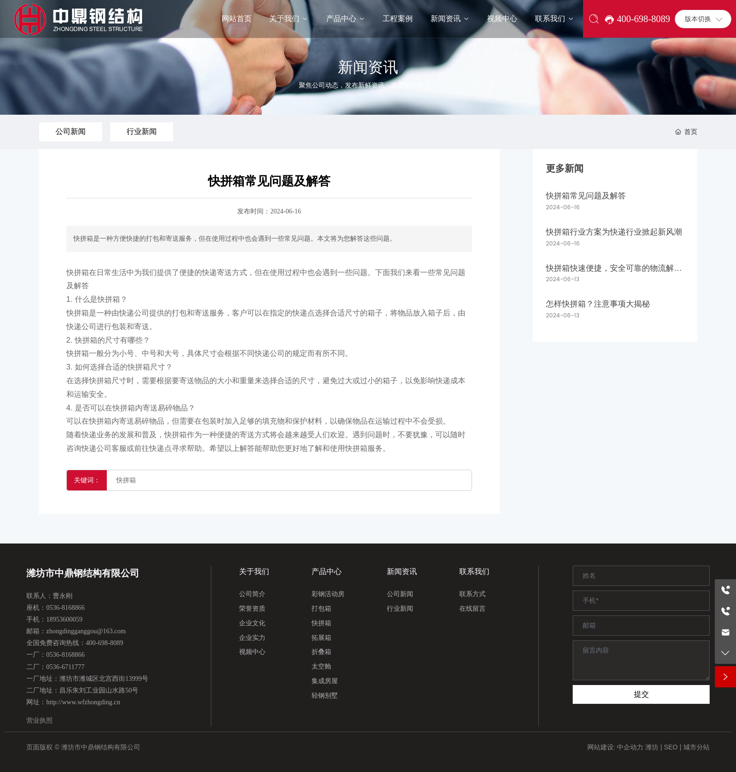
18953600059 (64, 619)
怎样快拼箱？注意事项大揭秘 (598, 303)
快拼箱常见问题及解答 (586, 195)
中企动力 (630, 747)
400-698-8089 (104, 642)
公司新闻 (71, 131)
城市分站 (696, 747)
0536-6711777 (65, 666)
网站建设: (602, 747)
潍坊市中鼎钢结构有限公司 (82, 573)
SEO (671, 747)
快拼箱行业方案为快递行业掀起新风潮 (614, 232)
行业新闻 (142, 131)
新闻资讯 (368, 67)
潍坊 (651, 747)
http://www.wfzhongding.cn (83, 702)
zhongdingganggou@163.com (86, 631)
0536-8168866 (65, 607)
